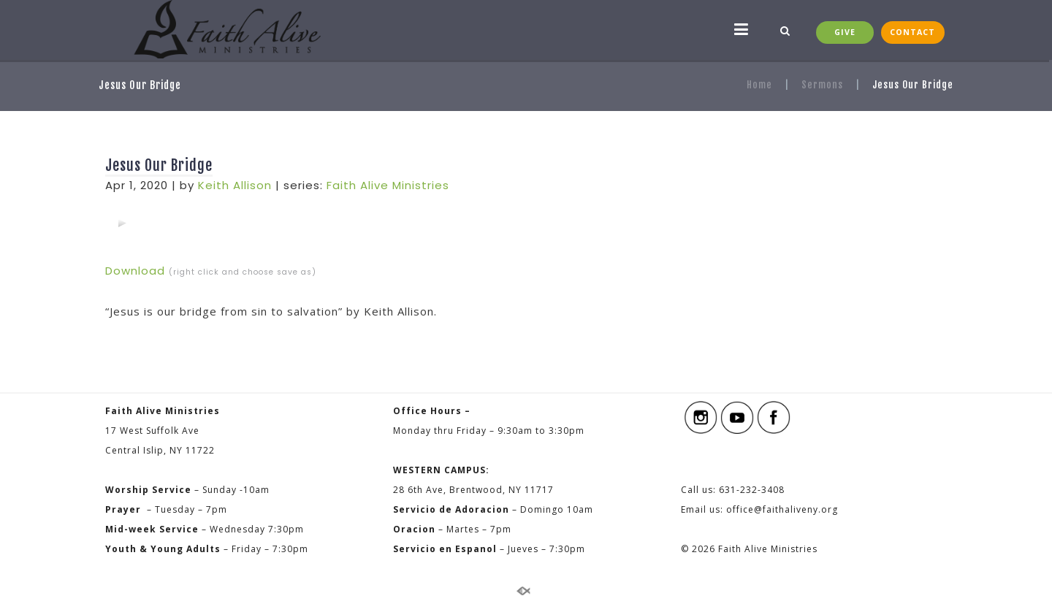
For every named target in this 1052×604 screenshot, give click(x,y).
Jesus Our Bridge (159, 165)
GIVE (845, 32)
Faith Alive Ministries (388, 185)
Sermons (822, 85)
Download (135, 270)
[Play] (122, 223)
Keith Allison (235, 185)
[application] (122, 223)
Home (759, 85)
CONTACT (912, 32)
